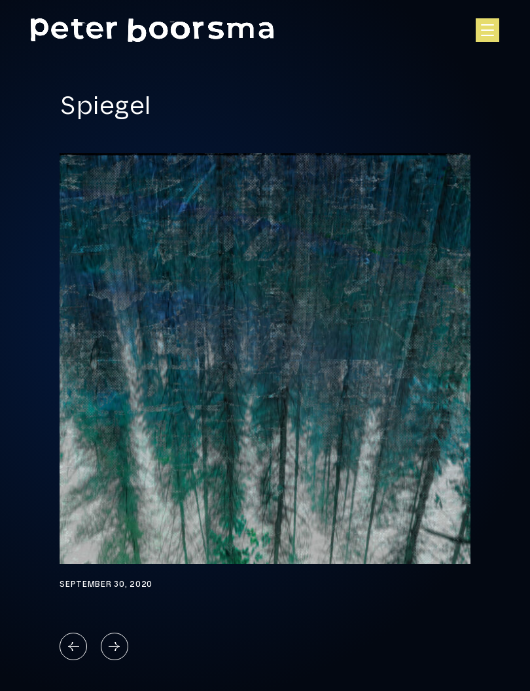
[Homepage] (152, 30)
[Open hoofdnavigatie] (487, 30)
